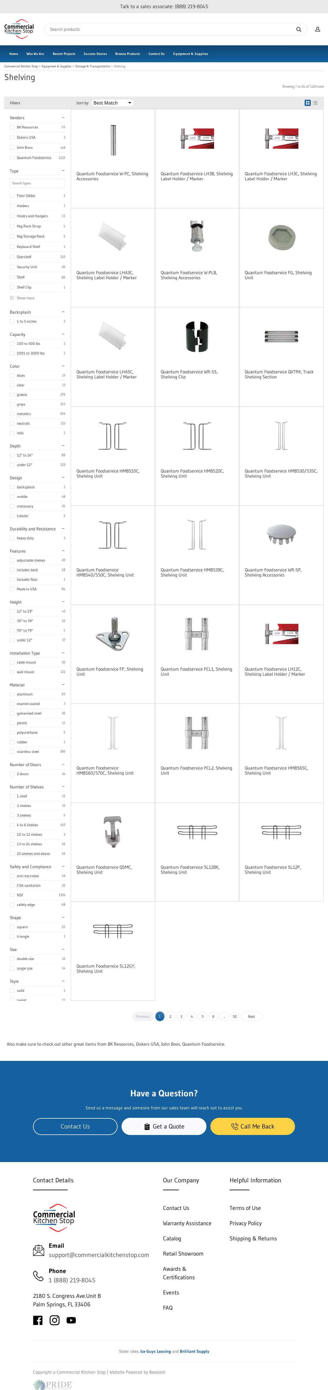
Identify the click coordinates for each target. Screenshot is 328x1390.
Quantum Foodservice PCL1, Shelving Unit (196, 671)
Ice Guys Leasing (155, 1351)
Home (13, 54)
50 (235, 1016)
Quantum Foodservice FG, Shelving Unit (278, 275)
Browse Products (127, 54)
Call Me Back (252, 1126)
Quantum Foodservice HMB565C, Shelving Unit (276, 770)
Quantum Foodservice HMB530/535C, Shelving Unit (281, 473)
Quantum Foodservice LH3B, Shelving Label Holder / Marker (197, 176)
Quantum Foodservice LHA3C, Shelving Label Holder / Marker (106, 275)
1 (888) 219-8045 (72, 1280)
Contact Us (157, 54)
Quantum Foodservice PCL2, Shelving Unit (196, 770)
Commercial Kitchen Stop (21, 66)
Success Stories (95, 54)
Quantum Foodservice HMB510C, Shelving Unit (108, 473)
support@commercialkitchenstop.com (99, 1255)
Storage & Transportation (92, 66)
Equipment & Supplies (190, 54)
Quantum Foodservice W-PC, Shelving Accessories (112, 176)
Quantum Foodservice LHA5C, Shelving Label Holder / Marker (106, 374)
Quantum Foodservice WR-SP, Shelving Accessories (273, 572)
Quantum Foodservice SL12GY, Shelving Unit (105, 968)
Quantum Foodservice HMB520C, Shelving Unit (192, 473)
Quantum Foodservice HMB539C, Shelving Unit (192, 572)
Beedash (157, 1372)
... (224, 1016)
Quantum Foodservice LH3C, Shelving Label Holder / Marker (281, 176)
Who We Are (35, 54)
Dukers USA (26, 137)
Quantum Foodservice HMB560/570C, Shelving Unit (105, 770)
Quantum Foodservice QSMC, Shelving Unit (104, 869)
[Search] (175, 29)
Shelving (119, 66)
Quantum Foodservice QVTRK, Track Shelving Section (279, 374)
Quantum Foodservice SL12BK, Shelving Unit (190, 869)
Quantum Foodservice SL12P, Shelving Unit (273, 869)
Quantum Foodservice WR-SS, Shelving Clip (189, 374)
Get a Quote (164, 1126)
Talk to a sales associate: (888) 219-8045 (164, 6)
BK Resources (27, 127)
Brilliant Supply (194, 1351)
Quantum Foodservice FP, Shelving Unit (109, 671)
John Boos (25, 147)
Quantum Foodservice (34, 157)
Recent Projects (64, 54)
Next (251, 1016)
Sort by (82, 103)
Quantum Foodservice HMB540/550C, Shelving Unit (105, 572)
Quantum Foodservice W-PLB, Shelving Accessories (189, 275)
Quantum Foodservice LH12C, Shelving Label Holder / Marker (275, 671)
